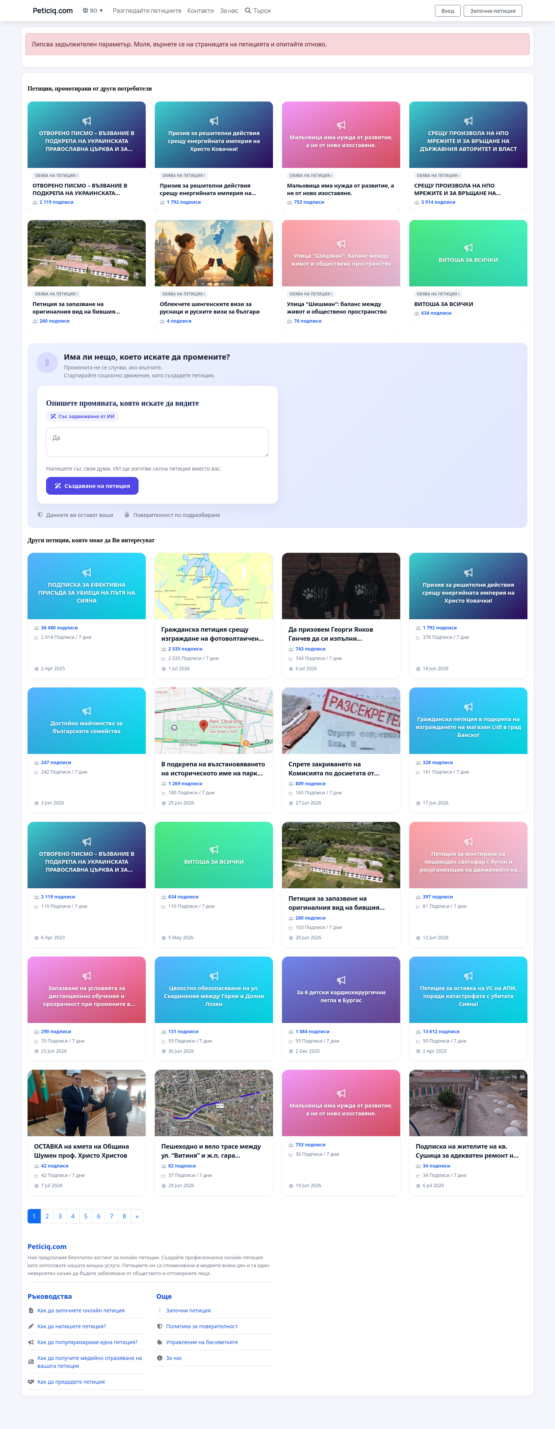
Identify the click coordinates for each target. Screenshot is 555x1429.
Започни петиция (493, 10)
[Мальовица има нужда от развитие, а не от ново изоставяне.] (341, 156)
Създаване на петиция (92, 485)
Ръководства (50, 1296)
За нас (229, 10)
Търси (257, 10)
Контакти (201, 10)
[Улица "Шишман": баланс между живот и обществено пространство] (341, 274)
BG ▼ (93, 10)
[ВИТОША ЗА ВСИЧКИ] (468, 271)
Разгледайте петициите (147, 10)
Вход (447, 10)
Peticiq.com (53, 10)
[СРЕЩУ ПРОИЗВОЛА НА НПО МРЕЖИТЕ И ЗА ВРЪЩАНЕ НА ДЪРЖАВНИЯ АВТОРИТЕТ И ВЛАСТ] (468, 156)
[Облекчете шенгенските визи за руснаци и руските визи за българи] (214, 274)
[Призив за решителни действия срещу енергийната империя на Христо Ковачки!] (214, 156)
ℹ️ (77, 175)
